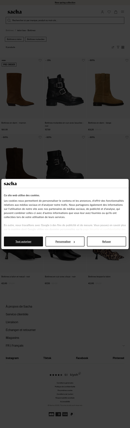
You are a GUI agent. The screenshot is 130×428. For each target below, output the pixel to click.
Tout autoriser (23, 241)
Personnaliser (65, 241)
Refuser (106, 241)
